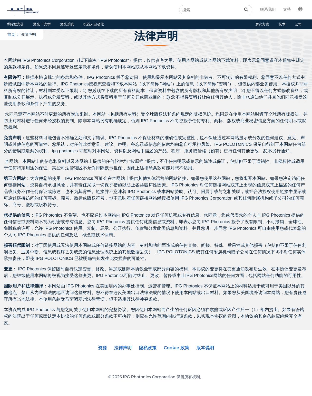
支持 (287, 9)
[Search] (215, 9)
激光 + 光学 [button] (42, 24)
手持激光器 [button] (15, 24)
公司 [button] (298, 24)
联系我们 (268, 9)
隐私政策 (147, 347)
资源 (102, 347)
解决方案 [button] (262, 24)
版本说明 (205, 347)
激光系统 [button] (67, 24)
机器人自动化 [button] (93, 24)
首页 (11, 34)
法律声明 (123, 347)
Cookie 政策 (176, 347)
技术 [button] (282, 24)
